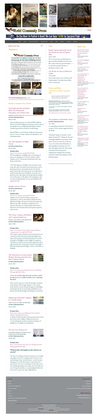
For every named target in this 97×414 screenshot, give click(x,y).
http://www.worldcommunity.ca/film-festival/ (58, 98)
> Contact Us (87, 381)
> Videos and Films (12, 388)
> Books (9, 383)
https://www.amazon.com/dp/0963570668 (22, 153)
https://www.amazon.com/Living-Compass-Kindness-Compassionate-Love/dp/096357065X (25, 231)
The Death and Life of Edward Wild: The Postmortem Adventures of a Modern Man (19, 110)
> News (9, 391)
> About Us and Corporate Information (16, 398)
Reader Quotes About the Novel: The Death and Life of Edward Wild (60, 52)
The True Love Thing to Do (18, 330)
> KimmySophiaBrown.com (84, 397)
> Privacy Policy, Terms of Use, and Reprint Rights (78, 388)
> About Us (88, 383)
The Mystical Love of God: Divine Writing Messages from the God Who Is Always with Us (20, 257)
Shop (57, 41)
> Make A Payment (86, 386)
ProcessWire (40, 408)
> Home (9, 381)
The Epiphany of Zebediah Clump (61, 119)
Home (20, 41)
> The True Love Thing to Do (14, 386)
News (51, 41)
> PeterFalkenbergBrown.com (83, 395)
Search (89, 30)
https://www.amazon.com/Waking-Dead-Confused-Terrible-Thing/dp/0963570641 (25, 314)
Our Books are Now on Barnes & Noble (83, 67)
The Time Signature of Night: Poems (83, 102)
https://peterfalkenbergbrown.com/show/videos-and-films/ (60, 112)
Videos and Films (44, 41)
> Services (9, 395)
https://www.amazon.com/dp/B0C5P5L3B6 (32, 115)
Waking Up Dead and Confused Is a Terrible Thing (83, 139)
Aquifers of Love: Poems (17, 186)
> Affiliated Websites (12, 400)
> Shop (9, 393)
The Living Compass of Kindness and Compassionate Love (83, 117)
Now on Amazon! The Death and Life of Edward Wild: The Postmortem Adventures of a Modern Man (82, 92)
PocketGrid (51, 410)
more (29, 98)
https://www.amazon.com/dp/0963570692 (22, 196)
